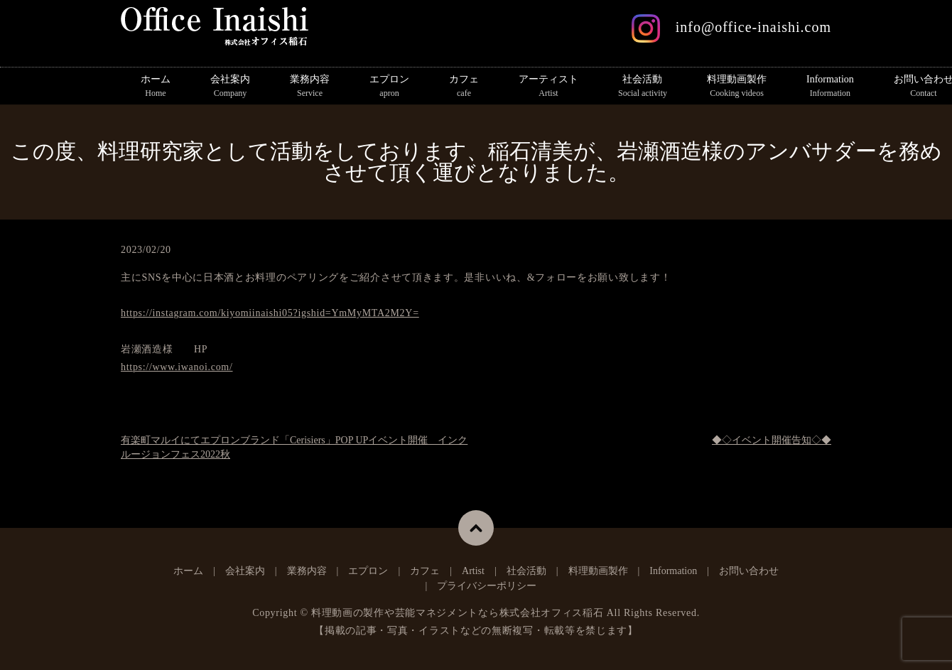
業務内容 (310, 86)
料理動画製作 (737, 86)
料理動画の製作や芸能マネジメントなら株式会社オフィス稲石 (457, 612)
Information (830, 86)
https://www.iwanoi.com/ (177, 367)
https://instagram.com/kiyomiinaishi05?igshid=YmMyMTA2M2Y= (270, 313)
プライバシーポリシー (486, 585)
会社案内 (230, 86)
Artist (473, 571)
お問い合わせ (749, 571)
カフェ (464, 86)
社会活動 (642, 86)
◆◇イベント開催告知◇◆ (771, 440)
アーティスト (548, 86)
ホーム (156, 86)
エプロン (389, 86)
